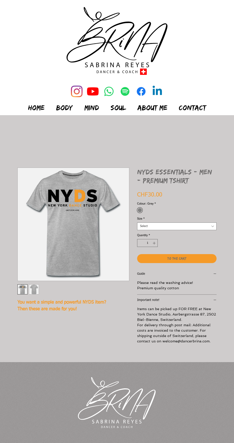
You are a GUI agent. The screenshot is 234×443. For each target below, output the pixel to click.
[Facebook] (141, 91)
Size (141, 218)
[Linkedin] (157, 91)
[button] (64, 105)
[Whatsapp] (109, 91)
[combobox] (177, 226)
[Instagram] (77, 91)
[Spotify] (125, 91)
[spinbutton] (147, 243)
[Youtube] (93, 91)
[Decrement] (140, 243)
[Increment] (154, 243)
